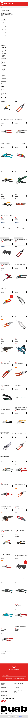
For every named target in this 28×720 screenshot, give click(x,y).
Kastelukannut (3, 48)
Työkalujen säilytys (3, 76)
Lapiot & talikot (3, 51)
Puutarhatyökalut (3, 27)
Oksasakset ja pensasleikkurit (3, 62)
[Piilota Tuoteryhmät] (3, 22)
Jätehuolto (3, 45)
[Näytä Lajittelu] (3, 86)
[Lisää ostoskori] (12, 123)
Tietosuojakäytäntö (21, 678)
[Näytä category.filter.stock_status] (3, 94)
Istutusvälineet (3, 40)
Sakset (3, 73)
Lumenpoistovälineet (3, 56)
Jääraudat (3, 43)
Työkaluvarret (3, 79)
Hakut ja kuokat (3, 33)
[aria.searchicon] (1, 7)
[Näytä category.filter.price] (3, 97)
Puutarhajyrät (3, 66)
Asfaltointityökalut (3, 30)
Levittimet (3, 53)
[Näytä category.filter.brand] (3, 90)
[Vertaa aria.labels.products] (2, 123)
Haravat (3, 35)
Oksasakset (3, 58)
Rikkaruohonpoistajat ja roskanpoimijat (3, 69)
